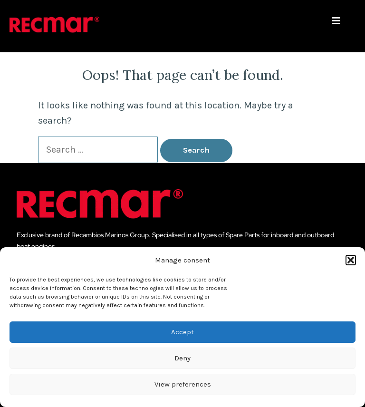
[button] (350, 260)
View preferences (182, 384)
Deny (182, 358)
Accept (182, 332)
